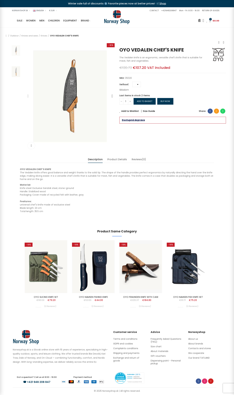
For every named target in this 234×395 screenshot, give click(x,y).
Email (216, 111)
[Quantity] (125, 101)
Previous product (218, 42)
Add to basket (144, 101)
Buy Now (165, 101)
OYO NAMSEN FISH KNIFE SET (188, 297)
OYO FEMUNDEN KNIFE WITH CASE (140, 297)
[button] (154, 10)
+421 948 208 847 (39, 382)
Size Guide (149, 111)
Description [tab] (95, 159)
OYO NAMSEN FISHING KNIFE (93, 297)
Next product (223, 42)
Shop (162, 3)
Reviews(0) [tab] (139, 159)
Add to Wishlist (130, 111)
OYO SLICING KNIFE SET (46, 297)
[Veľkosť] (136, 84)
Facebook (210, 111)
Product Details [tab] (117, 159)
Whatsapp (222, 111)
